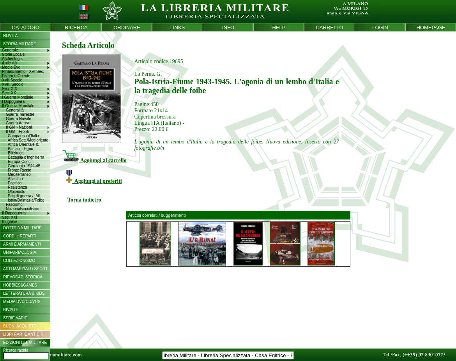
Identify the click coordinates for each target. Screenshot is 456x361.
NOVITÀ (10, 36)
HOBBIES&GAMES (20, 285)
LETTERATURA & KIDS (24, 293)
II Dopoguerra (14, 213)
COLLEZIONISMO (19, 260)
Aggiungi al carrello (94, 160)
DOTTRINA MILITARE (22, 228)
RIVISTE (10, 310)
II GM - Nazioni (19, 127)
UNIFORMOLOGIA (19, 252)
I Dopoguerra (13, 101)
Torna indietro (84, 200)
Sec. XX (9, 93)
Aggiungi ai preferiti (94, 181)
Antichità (9, 63)
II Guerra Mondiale (18, 106)
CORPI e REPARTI (19, 236)
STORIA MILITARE (19, 44)
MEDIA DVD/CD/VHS (22, 301)
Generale (10, 50)
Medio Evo (11, 67)
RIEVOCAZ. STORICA (22, 277)
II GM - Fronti (17, 131)
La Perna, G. (148, 74)
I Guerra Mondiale (17, 97)
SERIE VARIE (15, 318)
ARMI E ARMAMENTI (22, 244)
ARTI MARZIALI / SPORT (25, 269)
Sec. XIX (9, 89)
